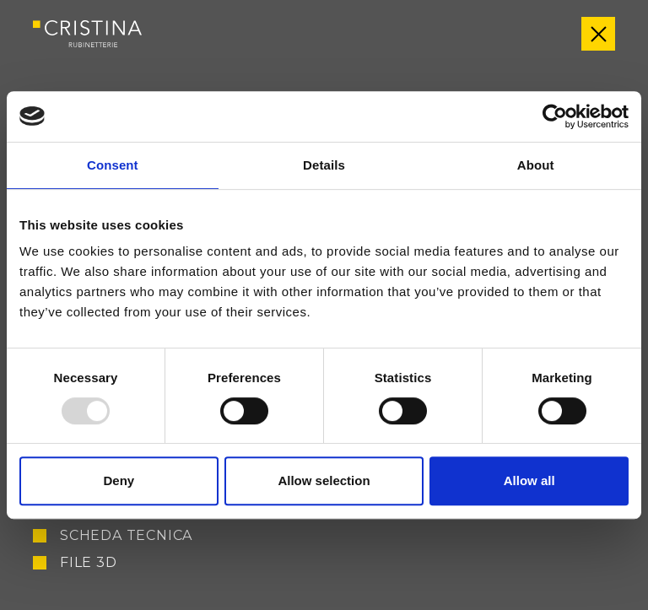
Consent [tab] (112, 165)
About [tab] (535, 165)
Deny (118, 480)
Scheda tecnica (126, 536)
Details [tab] (324, 165)
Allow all (529, 480)
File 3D (88, 563)
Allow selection (324, 480)
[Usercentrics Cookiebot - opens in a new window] (555, 116)
